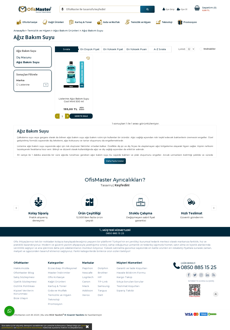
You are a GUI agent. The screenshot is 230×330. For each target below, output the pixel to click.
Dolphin (103, 268)
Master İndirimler (59, 272)
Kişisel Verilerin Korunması (24, 292)
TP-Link (103, 281)
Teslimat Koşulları (128, 286)
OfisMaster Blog (24, 272)
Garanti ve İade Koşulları (132, 268)
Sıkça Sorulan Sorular (130, 281)
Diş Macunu (23, 57)
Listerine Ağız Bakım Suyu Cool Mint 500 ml (74, 100)
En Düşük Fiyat (89, 49)
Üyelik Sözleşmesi (25, 281)
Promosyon (55, 303)
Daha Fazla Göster (115, 161)
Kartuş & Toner (57, 286)
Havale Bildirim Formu (131, 272)
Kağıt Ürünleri (57, 281)
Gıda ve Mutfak (57, 290)
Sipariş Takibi (125, 290)
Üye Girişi (170, 9)
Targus (102, 290)
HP (100, 277)
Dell (100, 295)
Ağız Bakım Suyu (27, 62)
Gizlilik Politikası (24, 286)
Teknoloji (54, 299)
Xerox (86, 295)
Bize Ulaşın (21, 298)
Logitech (87, 277)
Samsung (104, 286)
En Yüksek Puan (136, 49)
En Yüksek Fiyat (113, 49)
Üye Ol (184, 9)
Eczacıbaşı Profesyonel (62, 268)
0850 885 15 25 (115, 232)
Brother (103, 272)
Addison (87, 290)
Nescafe (87, 272)
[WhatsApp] (9, 311)
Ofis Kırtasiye (56, 277)
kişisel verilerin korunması (29, 327)
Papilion (87, 268)
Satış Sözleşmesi (24, 277)
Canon (86, 281)
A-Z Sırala (160, 49)
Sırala (66, 49)
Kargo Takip (124, 277)
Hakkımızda (21, 268)
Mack (85, 286)
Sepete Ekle (81, 116)
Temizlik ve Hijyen (59, 295)
